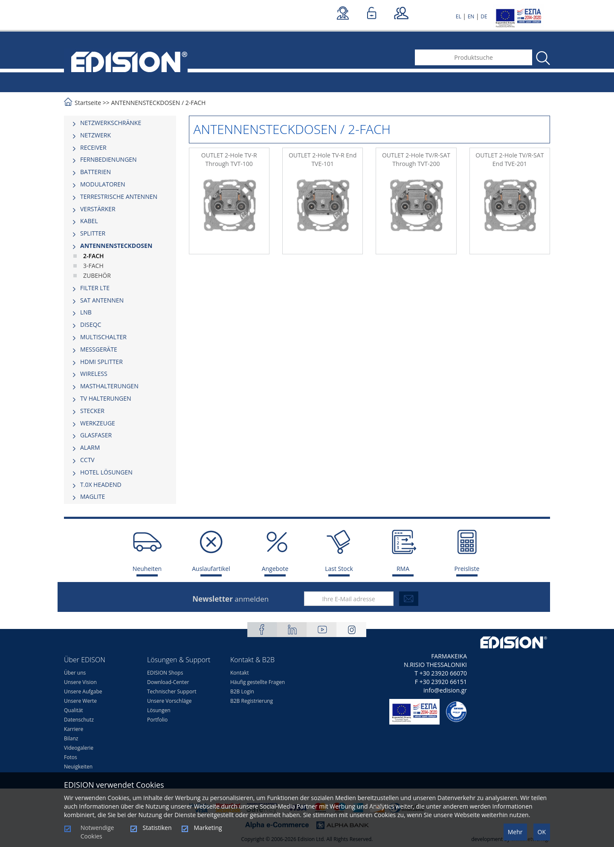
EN (471, 16)
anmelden (230, 599)
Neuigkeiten (78, 766)
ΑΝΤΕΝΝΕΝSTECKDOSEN (145, 103)
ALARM (90, 447)
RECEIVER (93, 147)
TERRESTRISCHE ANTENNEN (118, 196)
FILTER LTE (95, 288)
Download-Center (168, 682)
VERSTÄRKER (98, 209)
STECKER (92, 411)
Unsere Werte (80, 700)
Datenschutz (79, 719)
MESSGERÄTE (98, 349)
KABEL (89, 221)
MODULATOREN (102, 184)
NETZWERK (95, 135)
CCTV (87, 460)
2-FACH (195, 103)
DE (484, 16)
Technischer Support (171, 691)
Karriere (73, 729)
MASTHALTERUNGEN (109, 386)
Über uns (75, 672)
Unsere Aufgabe (83, 691)
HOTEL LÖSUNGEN (106, 472)
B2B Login (242, 691)
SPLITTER (92, 233)
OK (542, 832)
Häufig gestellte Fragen (257, 682)
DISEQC (90, 324)
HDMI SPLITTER (101, 362)
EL (458, 16)
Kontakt (239, 672)
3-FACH (93, 266)
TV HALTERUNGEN (105, 398)
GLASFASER (96, 435)
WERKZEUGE (97, 423)
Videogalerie (78, 747)
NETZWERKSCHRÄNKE (110, 123)
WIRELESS (93, 374)
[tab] (120, 123)
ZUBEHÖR (97, 275)
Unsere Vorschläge (169, 700)
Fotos (70, 757)
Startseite (88, 103)
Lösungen (159, 710)
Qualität (73, 710)
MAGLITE (92, 496)
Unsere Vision (80, 682)
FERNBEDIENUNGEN (108, 159)
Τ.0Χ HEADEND (101, 484)
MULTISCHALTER (103, 337)
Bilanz (71, 738)
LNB (86, 312)
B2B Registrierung (251, 700)
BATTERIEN (95, 172)
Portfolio (157, 719)
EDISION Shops (165, 672)
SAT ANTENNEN (102, 300)
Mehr (515, 832)
